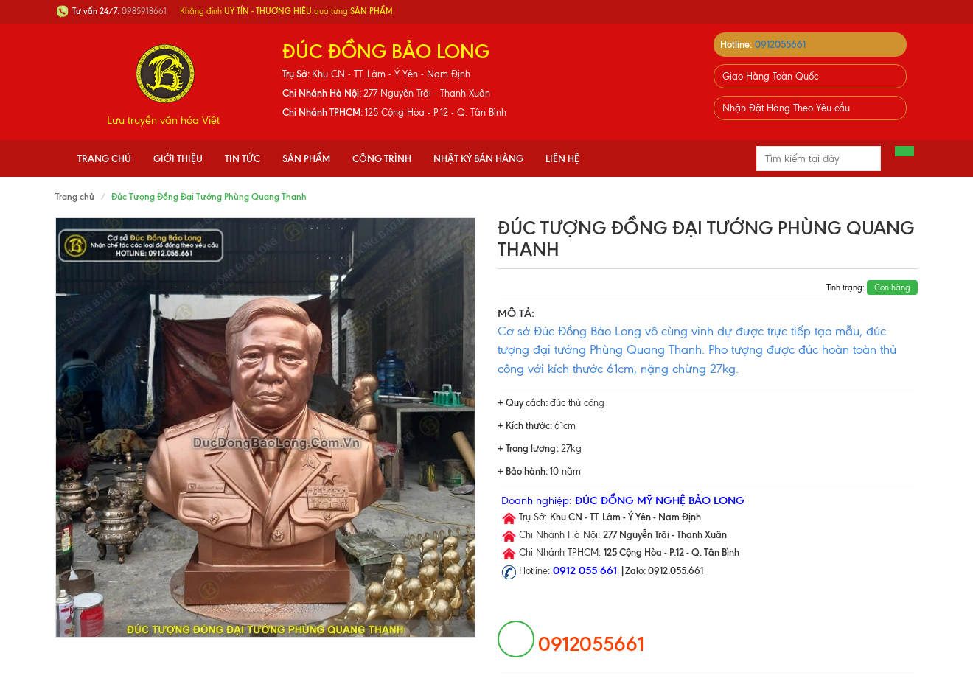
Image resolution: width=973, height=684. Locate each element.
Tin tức (242, 158)
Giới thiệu (178, 158)
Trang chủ (104, 158)
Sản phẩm (306, 158)
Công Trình (381, 158)
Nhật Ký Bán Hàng (478, 158)
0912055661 (780, 44)
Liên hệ (562, 158)
